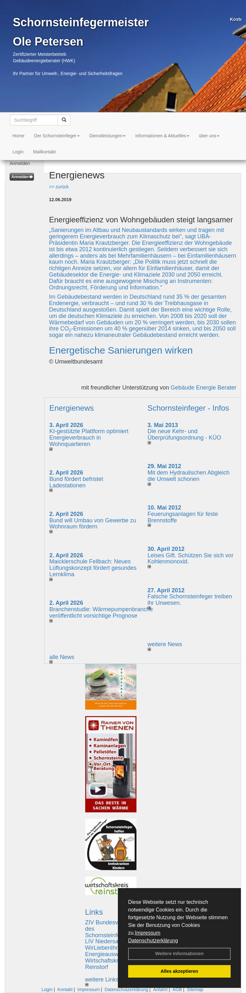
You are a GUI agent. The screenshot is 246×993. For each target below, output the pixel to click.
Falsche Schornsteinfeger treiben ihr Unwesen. (190, 599)
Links (94, 912)
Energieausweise (107, 954)
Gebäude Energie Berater (203, 387)
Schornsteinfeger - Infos (188, 408)
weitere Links (102, 981)
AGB (177, 989)
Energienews (71, 408)
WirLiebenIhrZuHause (113, 948)
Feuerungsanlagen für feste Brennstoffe (183, 517)
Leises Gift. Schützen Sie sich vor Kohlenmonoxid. (191, 558)
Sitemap (195, 989)
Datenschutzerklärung (153, 940)
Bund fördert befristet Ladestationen (76, 482)
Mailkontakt (44, 151)
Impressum (147, 933)
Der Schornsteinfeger (56, 135)
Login (17, 151)
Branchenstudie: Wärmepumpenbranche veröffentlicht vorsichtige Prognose (101, 612)
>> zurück (59, 186)
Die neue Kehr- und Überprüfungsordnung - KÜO (184, 434)
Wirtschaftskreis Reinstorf (105, 963)
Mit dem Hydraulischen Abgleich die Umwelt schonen (189, 475)
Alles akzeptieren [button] (179, 971)
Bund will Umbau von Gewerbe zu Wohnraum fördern (92, 523)
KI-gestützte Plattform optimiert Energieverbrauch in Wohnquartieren (88, 437)
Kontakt (64, 989)
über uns (209, 135)
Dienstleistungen (107, 135)
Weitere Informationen (179, 953)
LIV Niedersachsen (109, 941)
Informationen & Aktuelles (162, 135)
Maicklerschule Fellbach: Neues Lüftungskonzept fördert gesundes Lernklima (92, 568)
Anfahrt (160, 989)
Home (18, 135)
